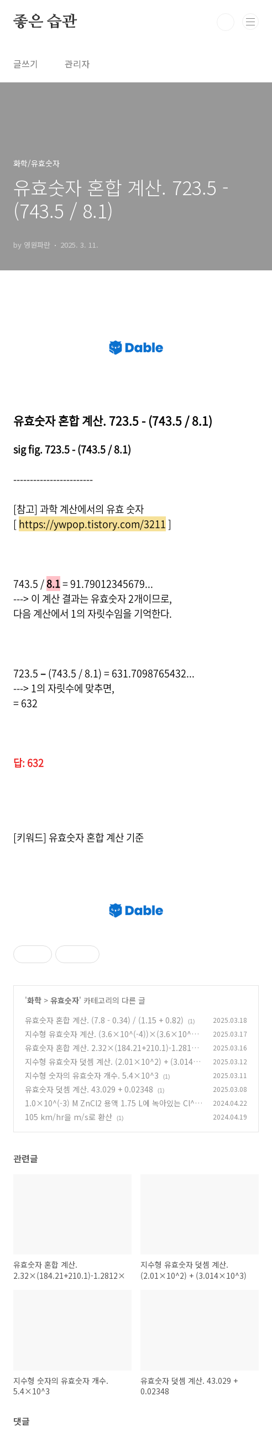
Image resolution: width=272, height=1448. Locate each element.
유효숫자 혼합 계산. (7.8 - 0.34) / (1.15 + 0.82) (104, 1020)
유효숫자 (64, 1000)
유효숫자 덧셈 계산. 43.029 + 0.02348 (89, 1089)
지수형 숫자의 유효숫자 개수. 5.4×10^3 (92, 1075)
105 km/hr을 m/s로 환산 (68, 1116)
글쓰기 (25, 63)
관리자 (77, 63)
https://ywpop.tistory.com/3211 (92, 523)
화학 (34, 1000)
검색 (225, 22)
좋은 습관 (45, 22)
